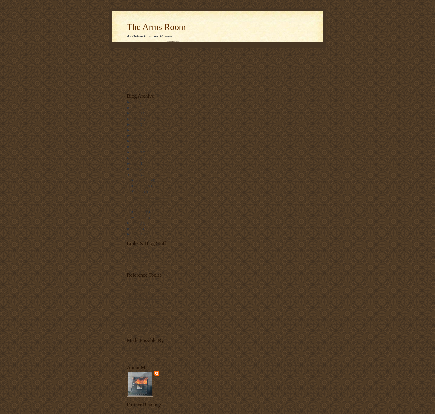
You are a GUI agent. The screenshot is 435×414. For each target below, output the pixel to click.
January (142, 217)
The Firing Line (137, 252)
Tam (164, 373)
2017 (136, 130)
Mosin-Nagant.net (139, 307)
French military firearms (143, 317)
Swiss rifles (135, 288)
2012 (136, 158)
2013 (136, 152)
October (142, 185)
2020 (136, 119)
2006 (136, 234)
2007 (136, 228)
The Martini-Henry (140, 293)
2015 (136, 141)
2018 (136, 124)
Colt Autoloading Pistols (143, 331)
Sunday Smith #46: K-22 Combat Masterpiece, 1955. (152, 201)
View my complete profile (160, 384)
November (143, 180)
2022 (136, 107)
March (141, 212)
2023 (136, 102)
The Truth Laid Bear (141, 266)
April (140, 191)
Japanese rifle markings (143, 312)
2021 (136, 113)
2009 (136, 174)
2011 (136, 163)
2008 (136, 223)
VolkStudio (134, 349)
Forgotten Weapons (140, 284)
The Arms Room (156, 27)
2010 (136, 169)
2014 (136, 146)
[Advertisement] (146, 69)
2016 (136, 135)
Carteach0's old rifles (141, 261)
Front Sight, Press (139, 256)
